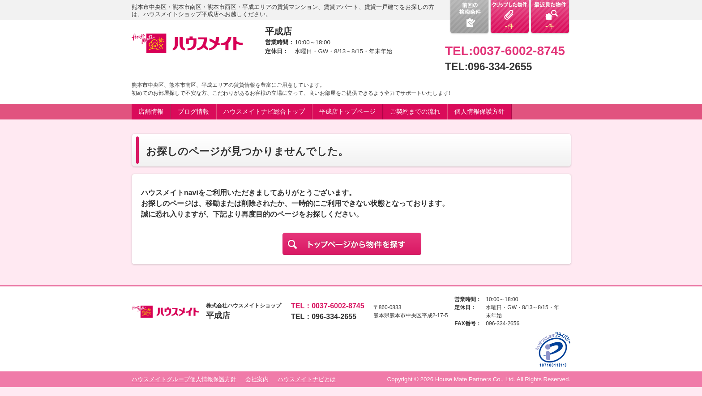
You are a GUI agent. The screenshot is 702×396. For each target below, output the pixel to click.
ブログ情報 (193, 111)
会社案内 (257, 379)
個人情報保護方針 (479, 111)
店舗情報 (150, 111)
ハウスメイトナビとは (307, 379)
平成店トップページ (347, 111)
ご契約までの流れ (415, 111)
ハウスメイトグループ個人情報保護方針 (184, 379)
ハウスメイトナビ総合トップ (264, 111)
